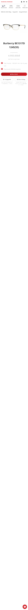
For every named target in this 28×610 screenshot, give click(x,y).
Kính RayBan (4, 6)
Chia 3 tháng (21, 79)
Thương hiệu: (12, 52)
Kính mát (11, 6)
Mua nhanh (14, 74)
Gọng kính (18, 6)
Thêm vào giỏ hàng (14, 59)
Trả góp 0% (7, 79)
